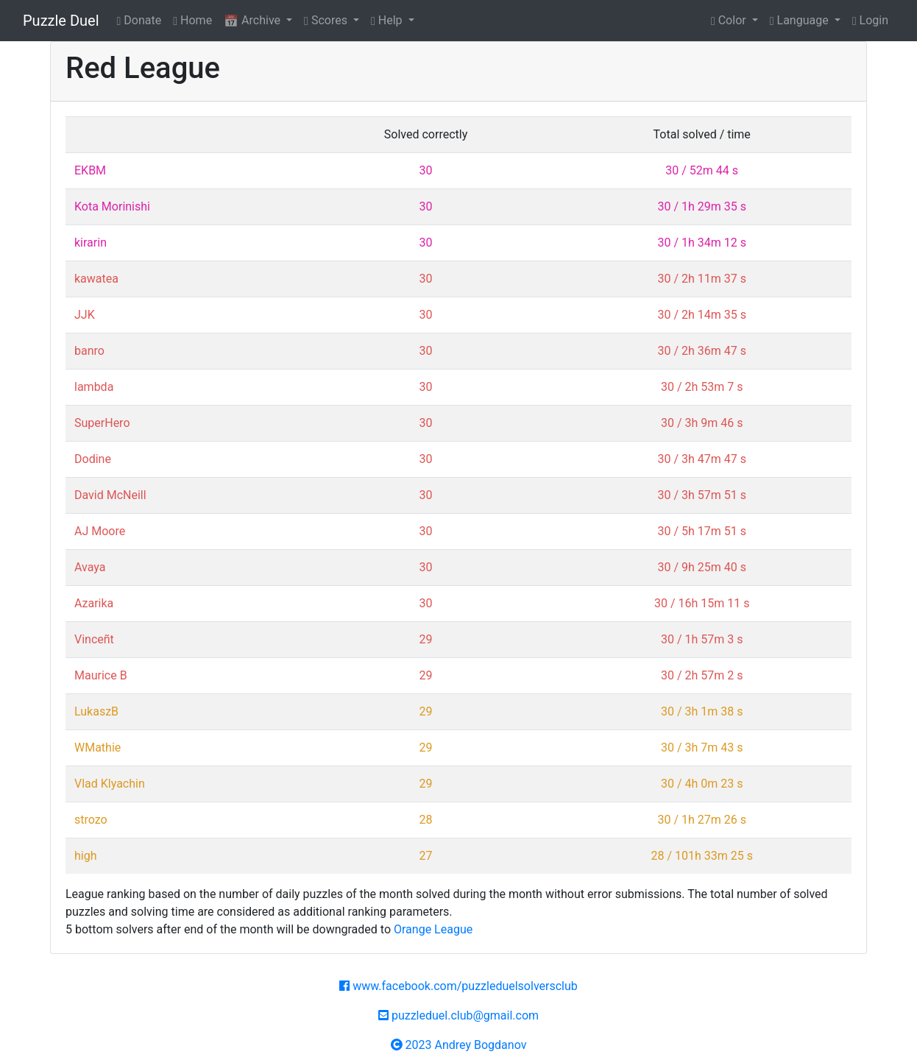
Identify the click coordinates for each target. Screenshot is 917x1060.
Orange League (433, 929)
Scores (327, 20)
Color (730, 20)
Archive (253, 20)
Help (388, 20)
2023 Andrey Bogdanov (459, 1045)
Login (870, 20)
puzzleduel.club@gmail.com (458, 1015)
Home (192, 20)
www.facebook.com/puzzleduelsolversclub (458, 986)
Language (801, 20)
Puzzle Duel (61, 20)
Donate (139, 20)
